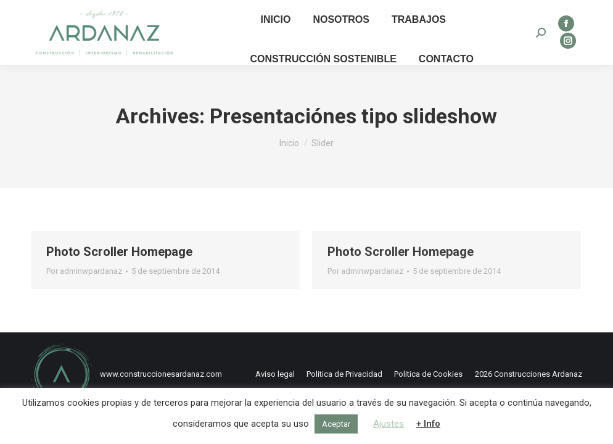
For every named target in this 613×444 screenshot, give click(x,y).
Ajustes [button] (388, 423)
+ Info (428, 423)
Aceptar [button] (336, 424)
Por (84, 271)
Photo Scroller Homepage (119, 251)
